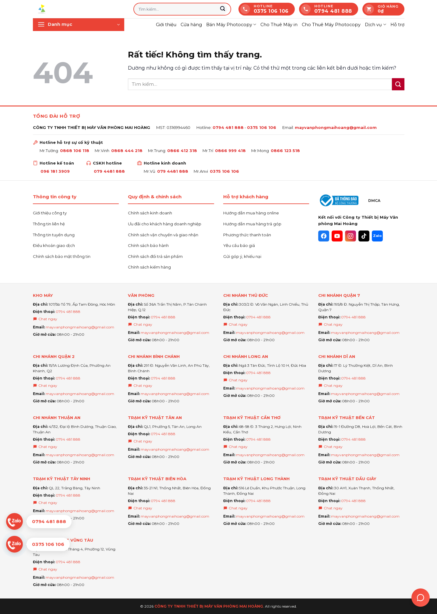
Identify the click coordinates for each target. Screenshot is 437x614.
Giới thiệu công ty (50, 212)
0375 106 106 (261, 127)
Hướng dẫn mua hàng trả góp (252, 223)
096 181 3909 (55, 171)
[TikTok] (363, 236)
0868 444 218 (127, 150)
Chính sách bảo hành (148, 245)
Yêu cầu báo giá (239, 245)
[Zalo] (377, 236)
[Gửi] (223, 9)
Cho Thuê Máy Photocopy (331, 24)
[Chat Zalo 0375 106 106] (39, 544)
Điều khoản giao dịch (54, 245)
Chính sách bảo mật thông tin (61, 256)
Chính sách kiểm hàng (149, 267)
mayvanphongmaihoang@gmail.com (336, 127)
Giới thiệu (166, 24)
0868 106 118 (74, 150)
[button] (78, 24)
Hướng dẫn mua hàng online (251, 212)
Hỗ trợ (397, 24)
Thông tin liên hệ (49, 223)
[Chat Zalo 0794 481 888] (39, 521)
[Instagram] (350, 236)
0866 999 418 (230, 150)
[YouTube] (337, 236)
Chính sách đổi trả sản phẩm (155, 256)
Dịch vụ (375, 24)
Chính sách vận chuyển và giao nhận (163, 234)
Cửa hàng (191, 24)
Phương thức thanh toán (247, 234)
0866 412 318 (182, 150)
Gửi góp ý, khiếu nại (242, 256)
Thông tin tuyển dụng (54, 234)
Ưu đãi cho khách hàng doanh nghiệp (164, 223)
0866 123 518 (285, 150)
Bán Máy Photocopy (231, 24)
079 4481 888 (109, 171)
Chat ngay (45, 319)
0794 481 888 (228, 127)
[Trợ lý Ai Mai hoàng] (420, 597)
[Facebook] (323, 236)
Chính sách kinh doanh (150, 212)
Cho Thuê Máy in (279, 24)
